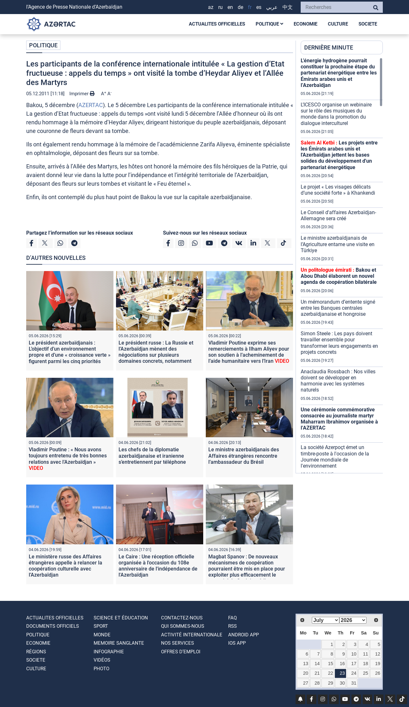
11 (365, 653)
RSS (232, 626)
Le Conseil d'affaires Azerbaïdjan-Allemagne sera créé (338, 215)
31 (353, 683)
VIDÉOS (102, 660)
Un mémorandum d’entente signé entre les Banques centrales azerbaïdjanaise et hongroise (338, 308)
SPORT (101, 626)
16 (342, 663)
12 (377, 653)
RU (220, 7)
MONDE (102, 635)
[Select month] (325, 620)
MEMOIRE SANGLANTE (119, 643)
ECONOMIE (305, 24)
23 (342, 673)
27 (305, 683)
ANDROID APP (243, 635)
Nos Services (177, 643)
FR (249, 7)
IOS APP (237, 643)
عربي (272, 7)
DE (240, 7)
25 (365, 673)
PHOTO (101, 669)
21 (317, 673)
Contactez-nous (182, 618)
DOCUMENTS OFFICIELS (52, 626)
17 (353, 663)
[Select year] (353, 620)
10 (353, 653)
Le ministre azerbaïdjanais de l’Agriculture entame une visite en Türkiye (337, 244)
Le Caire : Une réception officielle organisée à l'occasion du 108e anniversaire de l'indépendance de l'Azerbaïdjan (158, 566)
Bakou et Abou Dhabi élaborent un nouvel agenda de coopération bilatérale (339, 276)
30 (342, 683)
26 (377, 673)
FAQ (232, 618)
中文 (287, 7)
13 (305, 663)
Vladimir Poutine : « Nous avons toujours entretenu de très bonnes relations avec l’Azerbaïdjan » (68, 459)
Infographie (109, 652)
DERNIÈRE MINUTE (328, 47)
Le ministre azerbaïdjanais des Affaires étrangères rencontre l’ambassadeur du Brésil (243, 456)
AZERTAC (90, 105)
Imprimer (82, 94)
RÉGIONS (36, 652)
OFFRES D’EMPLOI (180, 652)
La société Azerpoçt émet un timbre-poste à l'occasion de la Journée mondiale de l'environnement (335, 456)
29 (330, 683)
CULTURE (338, 24)
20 (305, 673)
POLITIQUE (269, 24)
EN (230, 7)
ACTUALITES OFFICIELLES (217, 24)
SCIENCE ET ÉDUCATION (121, 618)
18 (365, 663)
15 (330, 663)
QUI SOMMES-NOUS (182, 626)
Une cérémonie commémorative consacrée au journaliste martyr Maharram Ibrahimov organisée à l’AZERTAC (339, 419)
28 (317, 683)
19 (377, 663)
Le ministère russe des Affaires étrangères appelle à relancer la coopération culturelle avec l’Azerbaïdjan (65, 566)
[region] (342, 265)
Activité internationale (191, 635)
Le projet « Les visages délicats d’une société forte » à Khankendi (338, 190)
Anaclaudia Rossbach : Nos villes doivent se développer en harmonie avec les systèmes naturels (338, 381)
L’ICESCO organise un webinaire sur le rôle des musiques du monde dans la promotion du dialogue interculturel (336, 114)
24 (353, 673)
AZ (210, 7)
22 (330, 673)
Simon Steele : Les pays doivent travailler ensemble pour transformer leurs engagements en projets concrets (339, 342)
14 (317, 663)
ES (258, 7)
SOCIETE (368, 24)
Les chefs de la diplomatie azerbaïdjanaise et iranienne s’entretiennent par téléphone (152, 456)
